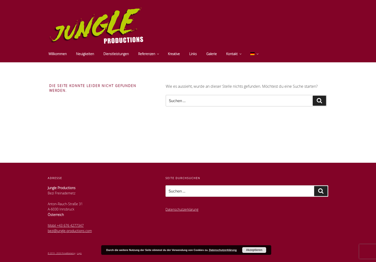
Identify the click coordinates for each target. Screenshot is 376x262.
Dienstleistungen (116, 54)
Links (193, 54)
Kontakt (234, 54)
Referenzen (149, 54)
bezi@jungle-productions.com (70, 230)
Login (79, 253)
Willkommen (57, 54)
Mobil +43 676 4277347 (66, 225)
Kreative (174, 54)
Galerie (211, 54)
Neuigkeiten (85, 54)
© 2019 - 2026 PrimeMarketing (61, 253)
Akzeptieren (254, 250)
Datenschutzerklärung (181, 209)
